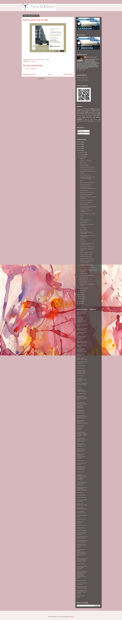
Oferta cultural (31, 61)
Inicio (49, 74)
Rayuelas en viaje (81, 580)
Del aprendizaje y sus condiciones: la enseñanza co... (88, 187)
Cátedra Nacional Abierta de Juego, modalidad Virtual (81, 372)
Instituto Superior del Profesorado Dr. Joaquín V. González (82, 489)
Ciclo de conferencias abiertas (87, 182)
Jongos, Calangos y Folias (86, 252)
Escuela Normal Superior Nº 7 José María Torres (81, 445)
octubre (82, 156)
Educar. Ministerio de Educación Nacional (82, 384)
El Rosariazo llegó (81, 393)
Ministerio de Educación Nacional (82, 508)
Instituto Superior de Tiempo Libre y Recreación (82, 483)
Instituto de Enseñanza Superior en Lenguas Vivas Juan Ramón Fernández (82, 477)
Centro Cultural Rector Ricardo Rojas (82, 358)
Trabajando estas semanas (83, 121)
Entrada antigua (68, 74)
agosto (82, 290)
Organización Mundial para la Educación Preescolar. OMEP (82, 560)
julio (81, 292)
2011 (80, 148)
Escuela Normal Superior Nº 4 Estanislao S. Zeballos (81, 427)
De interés (97, 109)
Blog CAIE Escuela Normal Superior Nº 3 (82, 342)
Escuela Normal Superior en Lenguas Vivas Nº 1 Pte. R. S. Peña (82, 398)
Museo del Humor (81, 525)
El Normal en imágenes (82, 80)
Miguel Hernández (84, 165)
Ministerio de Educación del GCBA (82, 504)
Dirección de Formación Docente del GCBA (81, 379)
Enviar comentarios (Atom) (51, 78)
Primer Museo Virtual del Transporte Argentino (82, 567)
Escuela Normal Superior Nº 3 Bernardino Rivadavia (82, 422)
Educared (79, 387)
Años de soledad (84, 277)
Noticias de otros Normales (84, 115)
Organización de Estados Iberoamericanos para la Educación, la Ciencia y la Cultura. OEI (82, 553)
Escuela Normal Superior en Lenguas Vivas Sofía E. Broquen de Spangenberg (82, 405)
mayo (81, 296)
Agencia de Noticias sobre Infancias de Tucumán (82, 313)
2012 (80, 146)
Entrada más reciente (29, 74)
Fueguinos (82, 239)
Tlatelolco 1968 (83, 273)
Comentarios (81, 133)
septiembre (83, 288)
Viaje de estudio (96, 121)
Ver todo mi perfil (81, 70)
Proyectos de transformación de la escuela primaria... (88, 207)
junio (81, 294)
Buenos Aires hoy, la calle (86, 254)
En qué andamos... (86, 110)
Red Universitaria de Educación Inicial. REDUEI (82, 592)
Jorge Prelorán (83, 230)
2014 (80, 142)
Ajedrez (81, 218)
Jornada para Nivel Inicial (86, 194)
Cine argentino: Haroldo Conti (87, 246)
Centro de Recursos (91, 57)
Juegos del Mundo (81, 497)
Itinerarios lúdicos (81, 495)
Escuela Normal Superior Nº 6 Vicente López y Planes (82, 440)
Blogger (72, 616)
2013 (80, 144)
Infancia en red (80, 472)
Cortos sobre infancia (85, 174)
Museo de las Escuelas (80, 522)
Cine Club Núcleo (81, 365)
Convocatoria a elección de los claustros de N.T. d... (87, 244)
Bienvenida (79, 109)
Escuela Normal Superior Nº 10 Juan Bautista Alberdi (82, 417)
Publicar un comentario (30, 68)
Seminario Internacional (85, 184)
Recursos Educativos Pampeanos (82, 583)
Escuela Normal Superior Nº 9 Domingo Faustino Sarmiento (81, 456)
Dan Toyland (80, 375)
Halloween (82, 158)
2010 (80, 150)
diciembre (82, 152)
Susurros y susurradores (86, 160)
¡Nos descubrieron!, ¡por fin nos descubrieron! (87, 236)
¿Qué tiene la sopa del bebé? (87, 192)
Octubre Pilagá (83, 222)
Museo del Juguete (81, 530)
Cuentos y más (80, 368)
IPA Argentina (80, 492)
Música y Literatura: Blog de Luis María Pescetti (81, 546)
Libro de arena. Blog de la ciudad (82, 500)
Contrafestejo (83, 241)
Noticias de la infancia (94, 112)
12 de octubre (83, 227)
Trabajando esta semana (90, 119)
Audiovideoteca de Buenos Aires (81, 333)
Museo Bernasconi (81, 519)
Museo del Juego (81, 528)
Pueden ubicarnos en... (82, 77)
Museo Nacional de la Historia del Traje (82, 537)
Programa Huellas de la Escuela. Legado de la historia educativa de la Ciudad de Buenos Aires (82, 575)
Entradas (81, 131)
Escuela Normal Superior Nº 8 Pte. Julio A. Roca (81, 450)
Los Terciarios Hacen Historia (87, 267)
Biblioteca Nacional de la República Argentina (81, 337)
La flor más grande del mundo (87, 169)
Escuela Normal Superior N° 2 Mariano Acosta (81, 412)
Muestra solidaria (84, 204)
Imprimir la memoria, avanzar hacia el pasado (87, 261)
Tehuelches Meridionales (86, 220)
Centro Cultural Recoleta (80, 354)
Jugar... (81, 180)
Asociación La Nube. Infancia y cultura (82, 329)
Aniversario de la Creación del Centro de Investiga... (87, 177)
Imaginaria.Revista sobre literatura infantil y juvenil (81, 468)
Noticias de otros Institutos (88, 113)
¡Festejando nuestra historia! (87, 200)
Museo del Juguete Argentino (81, 533)
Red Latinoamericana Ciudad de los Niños (82, 587)
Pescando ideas (81, 563)
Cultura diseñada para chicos (87, 167)
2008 (80, 303)
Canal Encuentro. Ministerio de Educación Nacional (82, 350)
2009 (80, 301)
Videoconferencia (84, 190)
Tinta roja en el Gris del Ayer (86, 258)
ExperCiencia (80, 460)
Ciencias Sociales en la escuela (87, 213)
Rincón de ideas (93, 117)
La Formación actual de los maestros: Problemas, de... (87, 265)
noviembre (82, 154)
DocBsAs (82, 215)
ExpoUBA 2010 (83, 282)
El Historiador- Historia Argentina (81, 390)
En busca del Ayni (84, 279)
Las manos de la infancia (86, 202)
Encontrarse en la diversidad (87, 275)
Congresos (86, 109)
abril (81, 298)
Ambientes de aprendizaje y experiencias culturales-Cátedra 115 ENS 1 (81, 319)
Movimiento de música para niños (81, 512)
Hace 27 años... (83, 162)
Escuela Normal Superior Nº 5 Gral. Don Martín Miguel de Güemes (82, 434)
